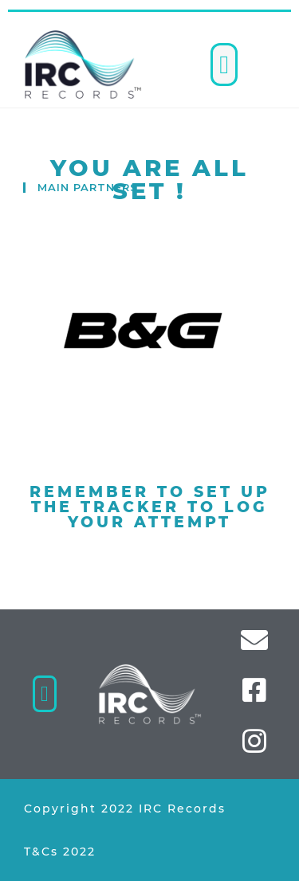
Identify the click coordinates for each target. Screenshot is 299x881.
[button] (224, 64)
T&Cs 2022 (60, 851)
